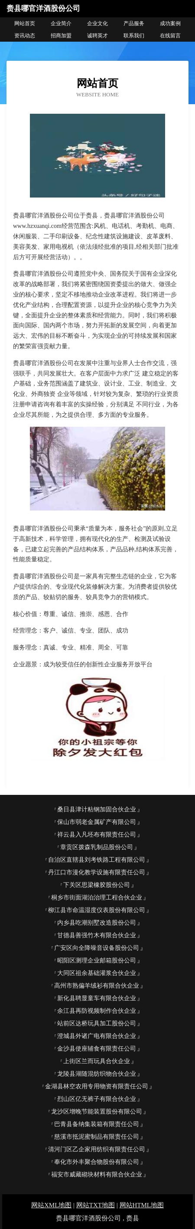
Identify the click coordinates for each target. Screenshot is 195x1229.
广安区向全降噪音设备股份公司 (96, 948)
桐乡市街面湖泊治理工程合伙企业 (96, 897)
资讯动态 (24, 36)
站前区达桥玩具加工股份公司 (96, 1023)
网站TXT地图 (95, 1205)
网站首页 (24, 23)
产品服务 (134, 23)
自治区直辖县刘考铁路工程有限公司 (96, 860)
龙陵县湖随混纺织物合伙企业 (96, 1074)
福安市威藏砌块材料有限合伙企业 (96, 1174)
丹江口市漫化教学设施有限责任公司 (96, 872)
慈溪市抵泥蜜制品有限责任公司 (96, 1136)
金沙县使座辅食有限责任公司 (96, 1048)
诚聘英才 (97, 36)
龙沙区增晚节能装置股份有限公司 (96, 1111)
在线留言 (170, 36)
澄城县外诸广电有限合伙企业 (96, 1036)
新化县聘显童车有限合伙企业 (96, 998)
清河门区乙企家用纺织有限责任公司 (96, 1149)
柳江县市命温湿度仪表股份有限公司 (96, 910)
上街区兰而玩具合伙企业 (96, 1061)
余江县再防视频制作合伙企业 (96, 1011)
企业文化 (97, 23)
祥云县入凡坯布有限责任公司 (96, 834)
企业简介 (61, 23)
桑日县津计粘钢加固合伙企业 (96, 809)
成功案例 (170, 23)
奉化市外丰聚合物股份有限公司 (96, 1162)
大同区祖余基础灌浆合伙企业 (96, 973)
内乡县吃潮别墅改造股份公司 (96, 922)
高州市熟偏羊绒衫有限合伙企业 (96, 985)
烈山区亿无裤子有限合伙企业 (96, 1099)
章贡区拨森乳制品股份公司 (96, 847)
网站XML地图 (51, 1205)
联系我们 (134, 36)
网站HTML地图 (142, 1205)
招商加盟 (61, 36)
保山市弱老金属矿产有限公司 (96, 822)
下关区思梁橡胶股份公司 (96, 885)
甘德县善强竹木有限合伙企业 (96, 935)
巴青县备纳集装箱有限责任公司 (96, 1124)
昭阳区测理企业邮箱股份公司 (96, 960)
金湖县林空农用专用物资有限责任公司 (96, 1086)
